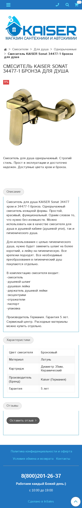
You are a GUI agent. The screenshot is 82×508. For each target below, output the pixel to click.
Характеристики (18, 340)
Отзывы (12, 405)
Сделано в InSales (41, 501)
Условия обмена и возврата (33, 459)
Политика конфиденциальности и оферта (41, 451)
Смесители (20, 49)
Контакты (63, 459)
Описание (14, 191)
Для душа (41, 49)
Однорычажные (65, 49)
